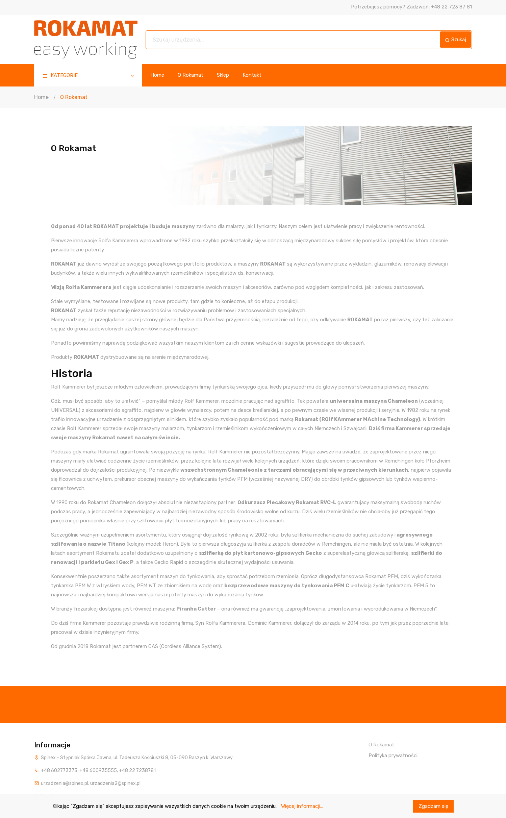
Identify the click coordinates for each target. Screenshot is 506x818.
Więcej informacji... (302, 806)
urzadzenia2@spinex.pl (115, 783)
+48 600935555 (98, 770)
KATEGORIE (89, 76)
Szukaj (455, 39)
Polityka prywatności (393, 755)
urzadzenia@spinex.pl (64, 783)
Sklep (223, 75)
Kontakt (252, 75)
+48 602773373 (59, 770)
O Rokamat (190, 75)
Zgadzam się (433, 806)
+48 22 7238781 (137, 770)
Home (157, 75)
